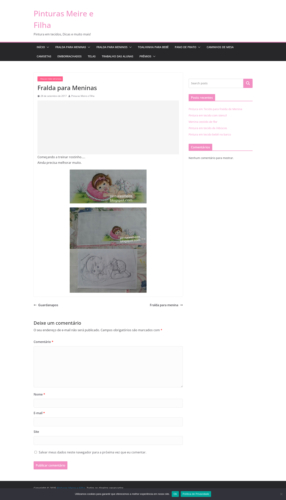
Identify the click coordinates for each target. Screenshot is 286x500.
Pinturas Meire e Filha (83, 96)
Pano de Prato (185, 47)
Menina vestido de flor (203, 122)
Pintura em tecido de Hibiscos (208, 128)
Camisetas (44, 56)
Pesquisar (248, 83)
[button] (47, 47)
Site (36, 432)
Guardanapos (46, 305)
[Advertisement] (108, 127)
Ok (175, 493)
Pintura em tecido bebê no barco (210, 134)
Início (41, 47)
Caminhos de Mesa (220, 47)
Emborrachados (69, 56)
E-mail (39, 413)
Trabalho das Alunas (117, 56)
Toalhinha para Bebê (153, 47)
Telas (92, 56)
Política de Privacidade (196, 493)
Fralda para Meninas (70, 47)
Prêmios (145, 56)
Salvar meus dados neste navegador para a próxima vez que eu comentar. (92, 452)
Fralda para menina (166, 305)
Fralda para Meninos (112, 47)
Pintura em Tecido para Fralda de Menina (215, 109)
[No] (281, 494)
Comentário (43, 342)
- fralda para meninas (50, 79)
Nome (39, 394)
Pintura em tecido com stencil (208, 115)
